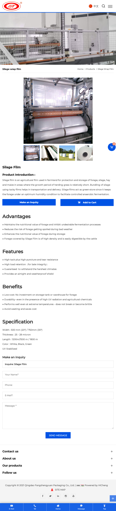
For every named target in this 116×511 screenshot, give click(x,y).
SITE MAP (60, 489)
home (80, 69)
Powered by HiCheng (96, 485)
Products (90, 69)
